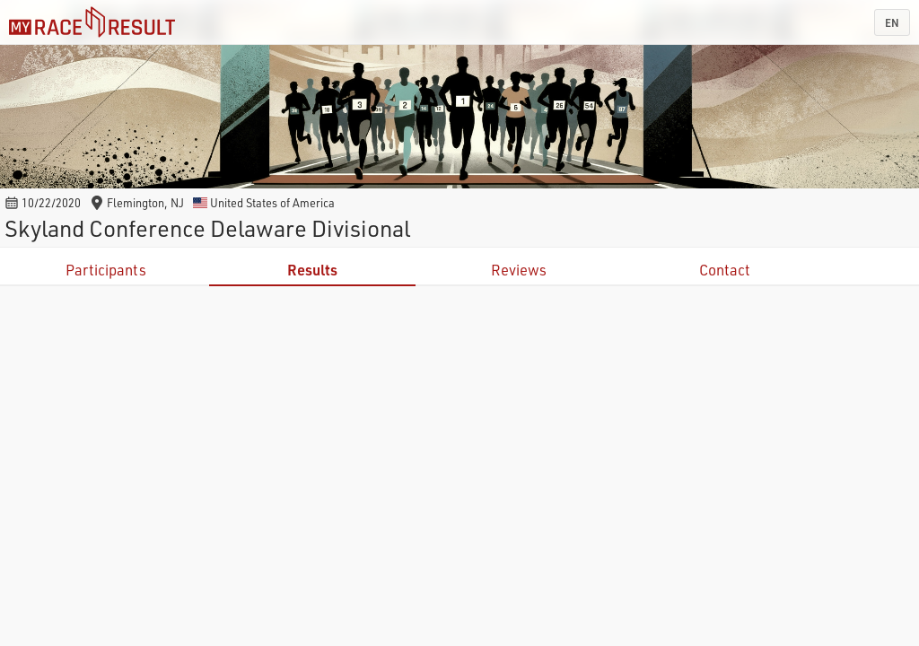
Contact (724, 269)
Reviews (519, 269)
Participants (106, 269)
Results (312, 269)
